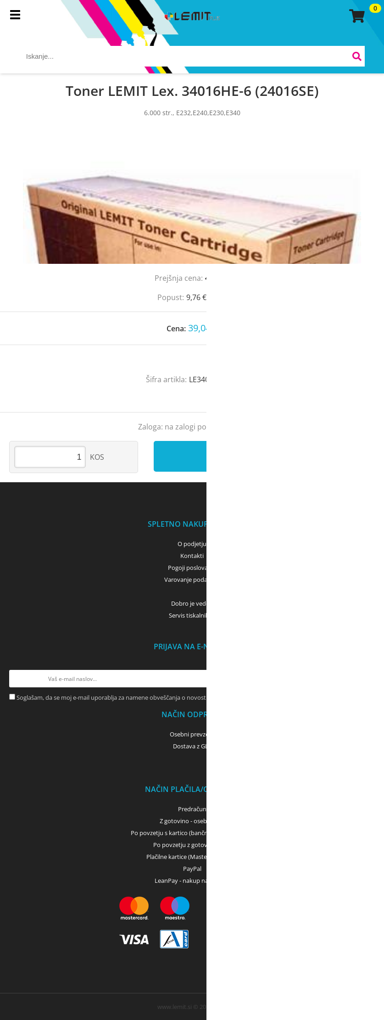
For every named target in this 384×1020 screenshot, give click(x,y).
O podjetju (192, 544)
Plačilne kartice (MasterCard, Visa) (192, 857)
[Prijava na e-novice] (366, 678)
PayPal (192, 868)
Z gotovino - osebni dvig (192, 821)
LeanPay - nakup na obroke (192, 880)
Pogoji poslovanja (192, 567)
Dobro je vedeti (192, 603)
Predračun (192, 809)
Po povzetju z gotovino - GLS (192, 845)
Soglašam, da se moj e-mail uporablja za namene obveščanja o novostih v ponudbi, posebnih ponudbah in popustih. (175, 697)
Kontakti (192, 556)
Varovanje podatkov (192, 579)
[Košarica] (355, 16)
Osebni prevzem (192, 734)
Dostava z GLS (192, 746)
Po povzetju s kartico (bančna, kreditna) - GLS (192, 833)
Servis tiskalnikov (192, 615)
